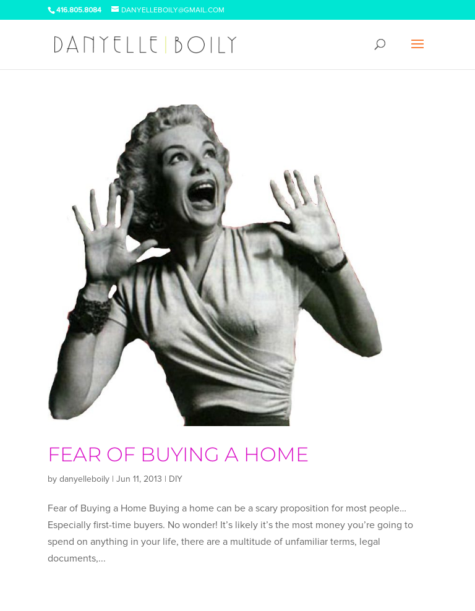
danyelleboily (84, 479)
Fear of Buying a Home (178, 454)
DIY (175, 479)
